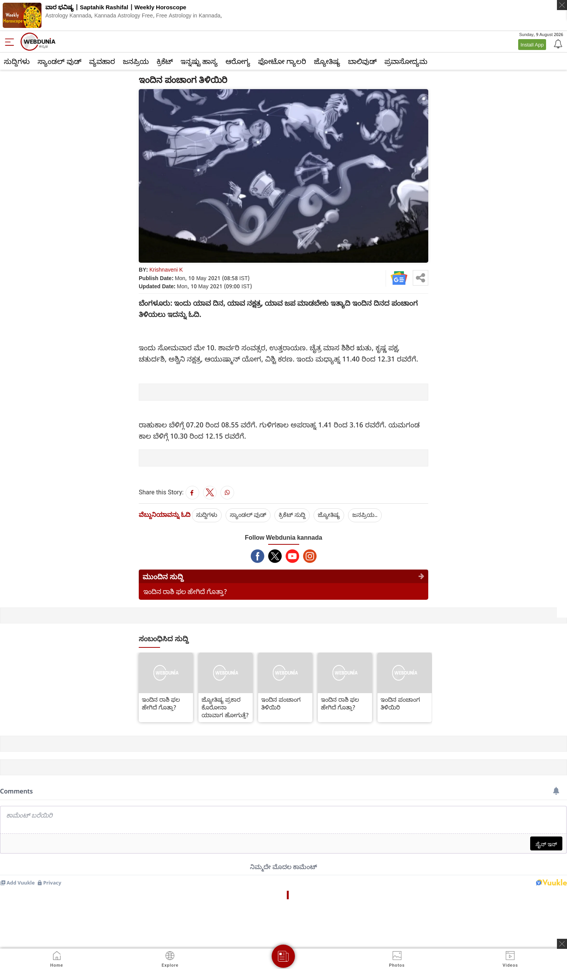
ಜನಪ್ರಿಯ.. (364, 514)
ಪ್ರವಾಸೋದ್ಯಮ (405, 61)
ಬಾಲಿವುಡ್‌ (362, 61)
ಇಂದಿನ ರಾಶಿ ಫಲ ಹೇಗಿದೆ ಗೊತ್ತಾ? (185, 591)
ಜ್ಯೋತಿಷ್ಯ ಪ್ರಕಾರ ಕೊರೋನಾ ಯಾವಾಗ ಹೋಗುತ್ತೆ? (225, 707)
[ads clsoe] (562, 944)
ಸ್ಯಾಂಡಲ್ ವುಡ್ (59, 61)
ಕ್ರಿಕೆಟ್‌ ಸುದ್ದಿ (292, 514)
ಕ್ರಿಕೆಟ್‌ (165, 61)
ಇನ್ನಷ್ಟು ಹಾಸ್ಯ (199, 61)
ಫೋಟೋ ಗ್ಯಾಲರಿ (282, 61)
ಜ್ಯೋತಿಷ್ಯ (327, 61)
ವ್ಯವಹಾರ (102, 61)
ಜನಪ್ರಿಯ (136, 61)
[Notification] (557, 43)
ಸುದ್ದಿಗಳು (17, 61)
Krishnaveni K (166, 269)
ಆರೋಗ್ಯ (238, 61)
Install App (532, 44)
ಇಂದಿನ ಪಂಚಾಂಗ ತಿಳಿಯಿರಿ (281, 703)
